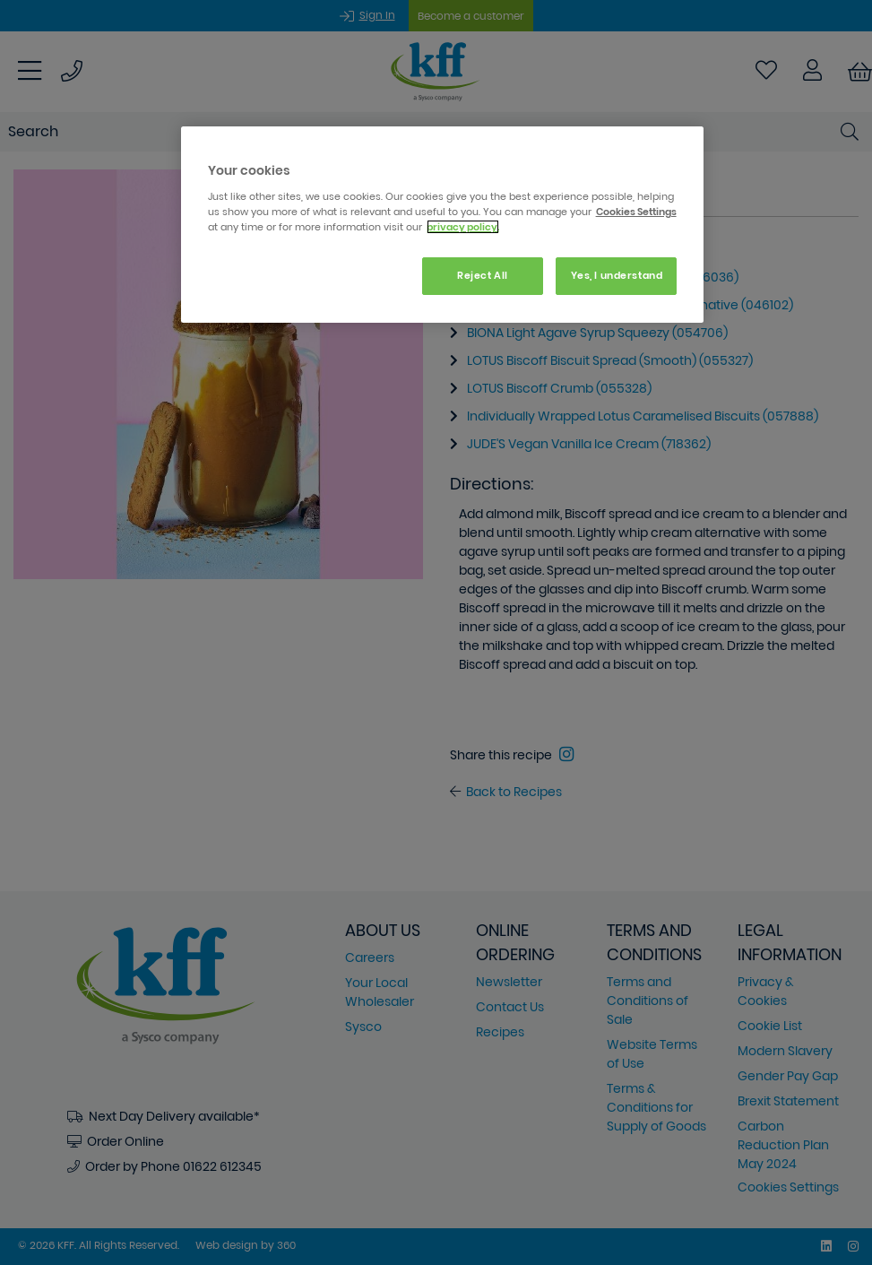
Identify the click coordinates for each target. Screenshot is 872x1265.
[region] (442, 224)
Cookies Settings (636, 211)
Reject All (482, 275)
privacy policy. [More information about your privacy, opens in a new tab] (463, 227)
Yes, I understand (617, 275)
